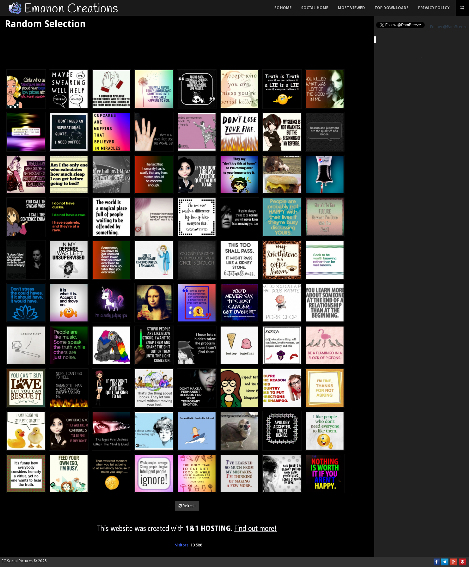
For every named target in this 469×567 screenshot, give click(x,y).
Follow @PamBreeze (448, 26)
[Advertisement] (187, 48)
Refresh (187, 506)
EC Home (283, 8)
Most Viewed (351, 8)
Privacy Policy (433, 8)
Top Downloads (392, 8)
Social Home (314, 8)
